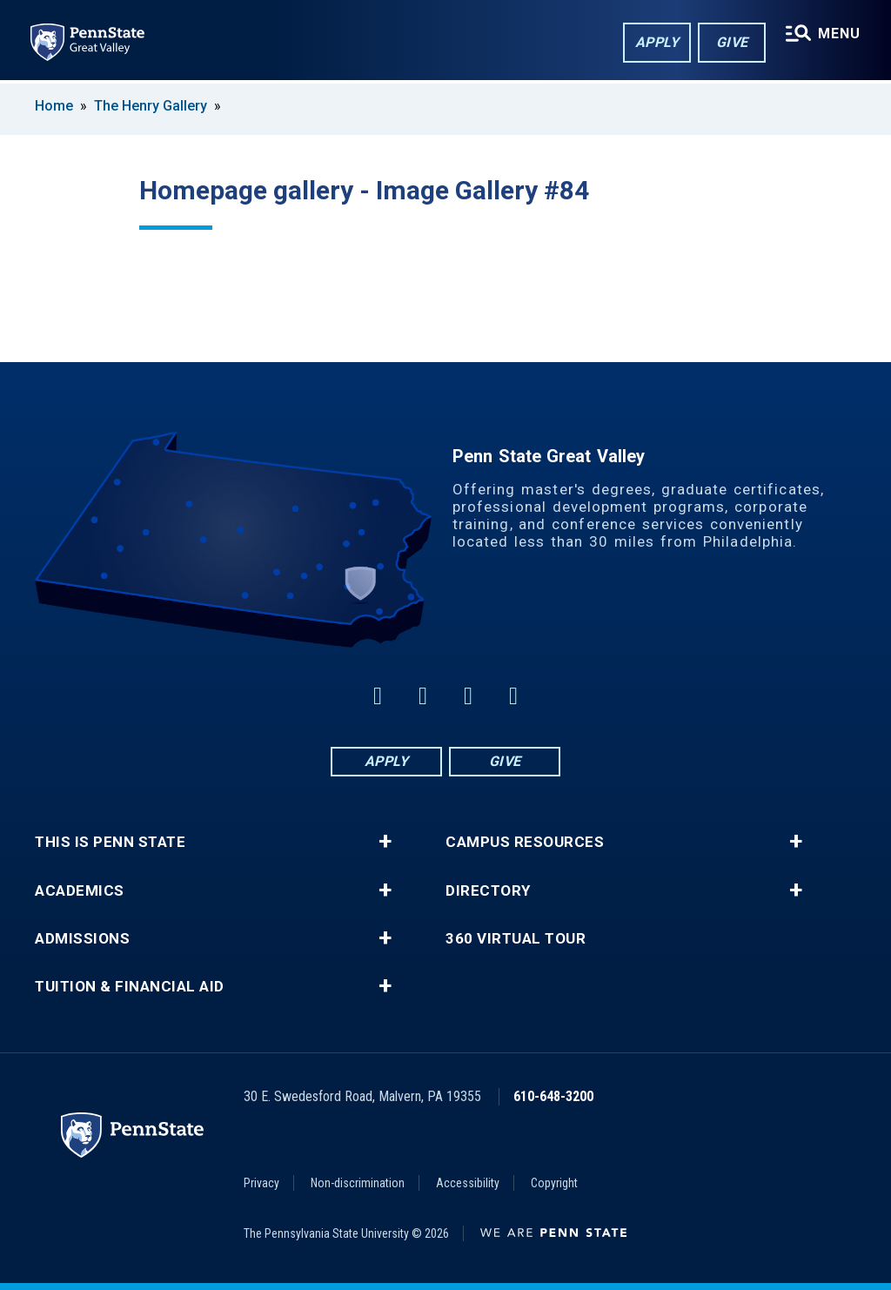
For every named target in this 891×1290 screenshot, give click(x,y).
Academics (79, 891)
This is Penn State (110, 842)
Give (731, 42)
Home (54, 105)
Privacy (261, 1183)
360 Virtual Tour (516, 939)
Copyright (554, 1183)
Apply (656, 42)
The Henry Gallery (150, 105)
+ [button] (385, 842)
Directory (488, 891)
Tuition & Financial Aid (129, 986)
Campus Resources (525, 842)
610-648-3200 (553, 1096)
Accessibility (467, 1183)
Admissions (82, 939)
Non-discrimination (358, 1183)
